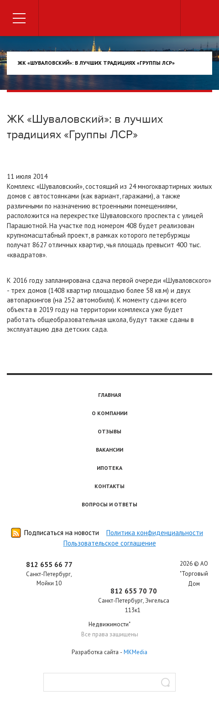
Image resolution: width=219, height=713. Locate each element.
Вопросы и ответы (109, 504)
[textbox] (109, 682)
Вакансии (109, 449)
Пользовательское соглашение (109, 543)
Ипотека (109, 467)
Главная (109, 394)
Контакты (109, 486)
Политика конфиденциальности (154, 532)
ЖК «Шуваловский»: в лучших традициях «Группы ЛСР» (96, 62)
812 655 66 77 (49, 564)
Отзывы (109, 431)
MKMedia (135, 652)
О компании (109, 413)
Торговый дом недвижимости (109, 19)
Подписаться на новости (61, 532)
